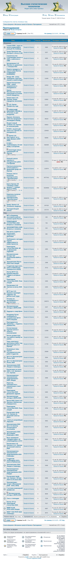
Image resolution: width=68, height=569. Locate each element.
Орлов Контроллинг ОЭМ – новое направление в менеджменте (14, 85)
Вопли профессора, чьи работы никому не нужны (14, 337)
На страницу (48, 33)
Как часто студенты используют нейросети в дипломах (13, 234)
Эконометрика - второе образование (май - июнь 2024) (14, 484)
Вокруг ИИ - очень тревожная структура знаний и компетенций (14, 78)
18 (7, 202)
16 (21, 190)
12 (21, 180)
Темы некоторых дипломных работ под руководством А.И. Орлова (14, 344)
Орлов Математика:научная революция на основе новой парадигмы (14, 92)
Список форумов (8, 24)
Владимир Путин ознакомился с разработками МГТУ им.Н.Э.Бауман (14, 317)
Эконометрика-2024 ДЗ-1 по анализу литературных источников (13, 426)
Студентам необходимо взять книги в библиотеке (13, 460)
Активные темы (22, 21)
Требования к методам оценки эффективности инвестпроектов (15, 241)
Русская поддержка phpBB (34, 558)
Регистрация (13, 15)
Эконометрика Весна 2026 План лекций (14, 262)
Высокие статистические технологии (34, 5)
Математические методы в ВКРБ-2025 (14, 397)
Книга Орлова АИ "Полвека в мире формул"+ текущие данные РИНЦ (13, 186)
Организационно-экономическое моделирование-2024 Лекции (14, 471)
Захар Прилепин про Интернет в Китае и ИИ (15, 52)
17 (7, 191)
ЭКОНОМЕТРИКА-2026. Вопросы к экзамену (15, 228)
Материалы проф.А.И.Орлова (23, 24)
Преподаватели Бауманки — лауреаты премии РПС (14, 323)
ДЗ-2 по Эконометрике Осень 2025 (14, 357)
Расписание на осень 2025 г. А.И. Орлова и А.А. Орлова (14, 371)
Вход (5, 15)
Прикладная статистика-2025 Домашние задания (13, 392)
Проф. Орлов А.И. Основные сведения (14, 205)
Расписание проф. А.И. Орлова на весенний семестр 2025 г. (13, 415)
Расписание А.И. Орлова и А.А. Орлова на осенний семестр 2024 (14, 446)
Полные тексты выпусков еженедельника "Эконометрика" (12, 176)
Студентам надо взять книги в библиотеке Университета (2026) (14, 267)
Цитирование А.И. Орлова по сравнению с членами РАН (14, 65)
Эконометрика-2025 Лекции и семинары (14, 366)
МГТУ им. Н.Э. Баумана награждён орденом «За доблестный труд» (13, 293)
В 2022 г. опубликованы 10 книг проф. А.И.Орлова (14, 144)
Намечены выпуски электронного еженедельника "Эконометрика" (13, 196)
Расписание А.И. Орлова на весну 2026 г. (14, 287)
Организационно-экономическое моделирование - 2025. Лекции (13, 378)
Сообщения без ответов (10, 21)
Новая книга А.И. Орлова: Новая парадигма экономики (14, 99)
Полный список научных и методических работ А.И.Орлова (14, 161)
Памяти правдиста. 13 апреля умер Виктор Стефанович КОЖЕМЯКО (14, 71)
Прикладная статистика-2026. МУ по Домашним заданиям (14, 249)
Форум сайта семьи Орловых (34, 8)
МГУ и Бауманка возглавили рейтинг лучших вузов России (14, 217)
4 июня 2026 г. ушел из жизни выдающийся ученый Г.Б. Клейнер (14, 47)
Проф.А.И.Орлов (16, 29)
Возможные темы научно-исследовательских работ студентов (14, 351)
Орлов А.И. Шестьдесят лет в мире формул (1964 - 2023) (14, 138)
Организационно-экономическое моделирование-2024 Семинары (14, 453)
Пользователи (60, 15)
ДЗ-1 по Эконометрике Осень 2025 (14, 361)
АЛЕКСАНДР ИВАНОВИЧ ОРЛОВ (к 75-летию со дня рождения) (14, 112)
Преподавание (37, 24)
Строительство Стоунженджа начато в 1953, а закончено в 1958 (15, 58)
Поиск (51, 15)
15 (19, 190)
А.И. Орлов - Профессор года (12, 105)
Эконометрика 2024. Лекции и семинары (14, 465)
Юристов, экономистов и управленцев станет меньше (14, 385)
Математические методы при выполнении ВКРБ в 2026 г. (14, 256)
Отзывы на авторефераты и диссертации (12, 300)
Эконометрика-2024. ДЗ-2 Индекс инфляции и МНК (14, 433)
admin (58, 162)
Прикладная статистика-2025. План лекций (14, 408)
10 (60, 33)
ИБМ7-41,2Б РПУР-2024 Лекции (13, 508)
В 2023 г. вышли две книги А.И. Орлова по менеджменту (14, 130)
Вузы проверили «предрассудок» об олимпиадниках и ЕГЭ (14, 439)
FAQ (45, 15)
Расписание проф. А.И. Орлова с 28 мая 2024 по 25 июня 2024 (14, 478)
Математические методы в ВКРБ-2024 (14, 494)
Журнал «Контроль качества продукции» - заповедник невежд (14, 118)
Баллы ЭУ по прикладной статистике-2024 (12, 503)
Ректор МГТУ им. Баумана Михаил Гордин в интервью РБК (13, 274)
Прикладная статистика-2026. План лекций (14, 281)
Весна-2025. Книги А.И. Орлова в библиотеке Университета (15, 402)
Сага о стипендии (13, 498)
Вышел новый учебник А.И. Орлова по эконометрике (14, 124)
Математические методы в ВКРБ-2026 (14, 307)
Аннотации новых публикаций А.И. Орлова (14, 151)
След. (63, 33)
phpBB (26, 557)
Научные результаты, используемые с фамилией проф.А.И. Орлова (14, 168)
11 (19, 180)
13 (7, 181)
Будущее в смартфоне (14, 311)
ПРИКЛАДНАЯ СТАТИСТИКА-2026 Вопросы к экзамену (14, 223)
